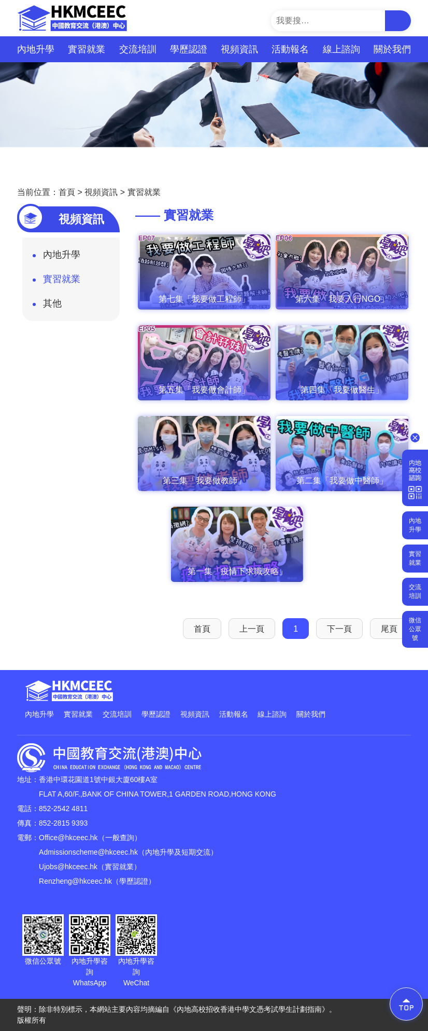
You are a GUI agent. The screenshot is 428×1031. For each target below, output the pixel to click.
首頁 (67, 192)
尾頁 (389, 628)
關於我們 (392, 49)
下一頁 (339, 628)
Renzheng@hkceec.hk (75, 881)
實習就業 (86, 49)
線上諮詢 (341, 49)
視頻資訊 (239, 53)
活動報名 (290, 49)
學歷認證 (188, 49)
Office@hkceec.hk (68, 837)
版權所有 (31, 1020)
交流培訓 (137, 49)
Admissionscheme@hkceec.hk (88, 852)
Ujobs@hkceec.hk (68, 866)
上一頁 (251, 628)
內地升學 (35, 49)
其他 (47, 306)
